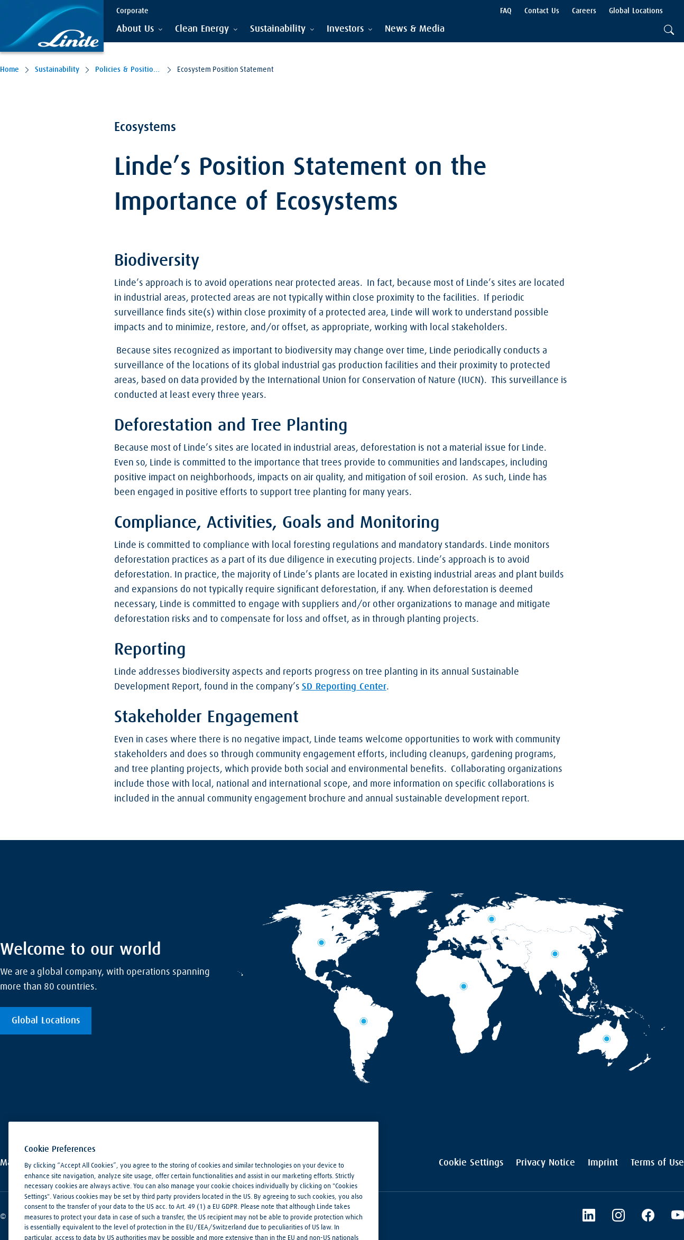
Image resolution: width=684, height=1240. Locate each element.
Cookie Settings (471, 1163)
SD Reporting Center (344, 687)
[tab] (139, 29)
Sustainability (57, 69)
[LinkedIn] (589, 1217)
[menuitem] (415, 29)
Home (9, 69)
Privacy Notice (545, 1163)
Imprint (603, 1163)
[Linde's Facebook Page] (648, 1217)
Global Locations (46, 1020)
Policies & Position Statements (128, 69)
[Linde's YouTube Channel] (677, 1217)
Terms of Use (657, 1163)
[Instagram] (618, 1217)
